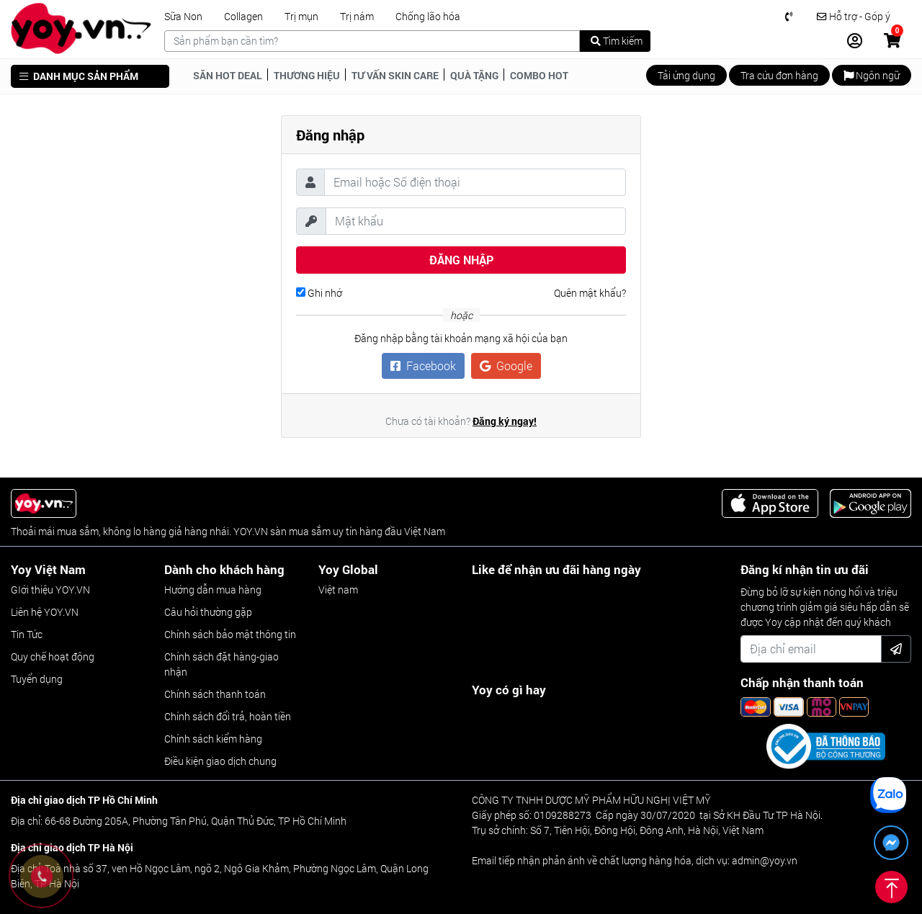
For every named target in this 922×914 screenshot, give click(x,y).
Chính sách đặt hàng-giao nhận (221, 664)
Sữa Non (183, 16)
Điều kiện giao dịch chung (220, 761)
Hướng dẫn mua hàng (212, 589)
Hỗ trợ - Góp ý (853, 16)
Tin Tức (26, 634)
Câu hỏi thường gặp (208, 612)
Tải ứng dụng (686, 75)
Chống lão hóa (427, 16)
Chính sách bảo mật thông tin (230, 634)
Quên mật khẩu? (590, 293)
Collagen (243, 16)
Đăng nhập (461, 259)
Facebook (423, 365)
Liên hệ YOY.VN (45, 612)
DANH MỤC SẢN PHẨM (78, 76)
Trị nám (357, 16)
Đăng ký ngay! (505, 421)
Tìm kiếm (617, 41)
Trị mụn (301, 16)
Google (506, 365)
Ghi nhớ (319, 293)
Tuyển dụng (37, 679)
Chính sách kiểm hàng (213, 738)
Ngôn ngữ (871, 75)
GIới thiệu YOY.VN (50, 589)
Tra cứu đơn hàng (779, 75)
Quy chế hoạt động (52, 656)
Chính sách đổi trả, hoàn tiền (227, 716)
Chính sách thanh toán (215, 694)
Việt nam (338, 589)
